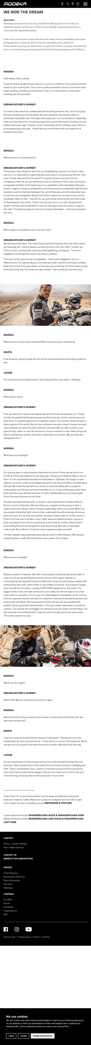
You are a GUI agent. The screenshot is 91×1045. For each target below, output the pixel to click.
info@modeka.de (16, 988)
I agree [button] (11, 1036)
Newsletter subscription (18, 1000)
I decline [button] (23, 1036)
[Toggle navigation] (84, 4)
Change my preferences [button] (43, 1036)
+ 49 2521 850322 (18, 985)
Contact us (10, 996)
